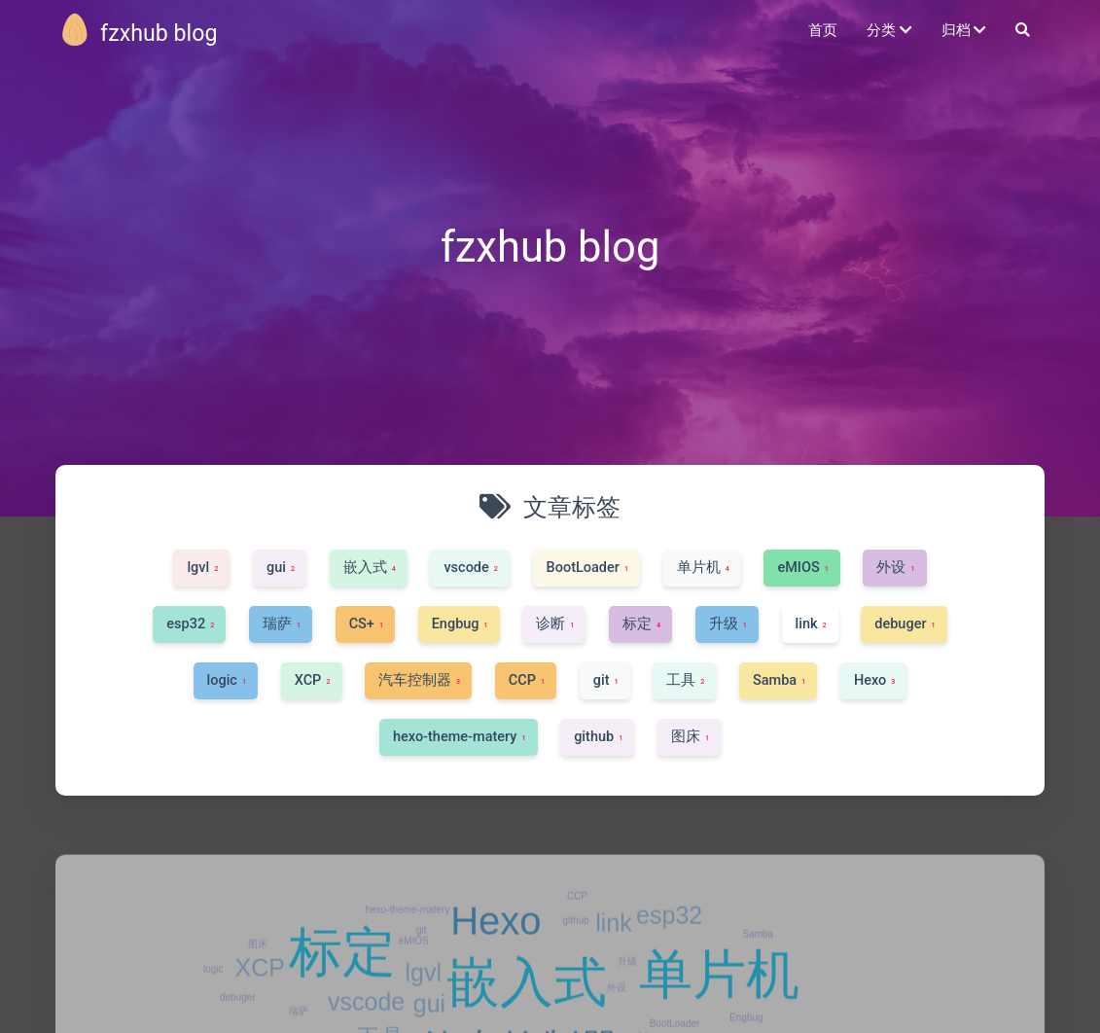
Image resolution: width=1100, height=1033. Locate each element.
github (576, 960)
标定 (342, 992)
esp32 (669, 956)
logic (213, 1010)
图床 (257, 985)
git (421, 970)
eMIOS (414, 981)
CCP (577, 937)
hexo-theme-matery (408, 950)
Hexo (495, 962)
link (613, 964)
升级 (627, 1001)
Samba (757, 974)
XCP (260, 1007)
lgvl (423, 1012)
